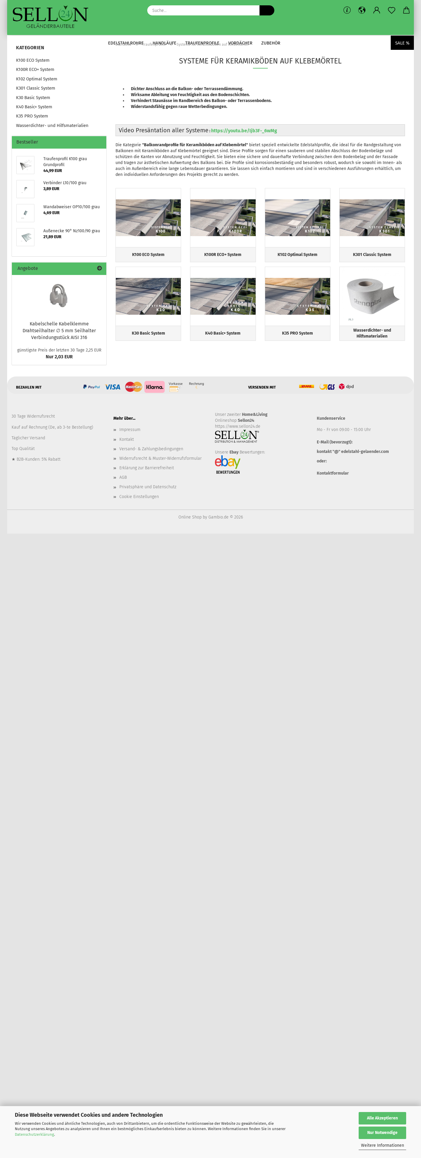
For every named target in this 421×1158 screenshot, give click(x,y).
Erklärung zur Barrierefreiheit (146, 467)
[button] (361, 10)
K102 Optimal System (36, 79)
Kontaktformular (333, 473)
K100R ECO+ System (35, 69)
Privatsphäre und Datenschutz (147, 486)
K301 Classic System (35, 88)
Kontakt (126, 439)
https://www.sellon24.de (237, 426)
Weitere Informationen (382, 1145)
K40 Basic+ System (34, 106)
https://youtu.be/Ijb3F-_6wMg (244, 130)
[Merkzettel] (391, 10)
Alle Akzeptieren (382, 1118)
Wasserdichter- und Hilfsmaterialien (52, 125)
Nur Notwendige (382, 1132)
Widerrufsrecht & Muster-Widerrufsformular (160, 458)
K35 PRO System (32, 116)
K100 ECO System (33, 60)
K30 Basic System (33, 97)
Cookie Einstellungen (139, 496)
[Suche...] (266, 10)
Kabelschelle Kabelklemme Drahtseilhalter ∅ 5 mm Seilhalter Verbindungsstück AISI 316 (59, 330)
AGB (123, 477)
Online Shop (190, 517)
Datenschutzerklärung (34, 1134)
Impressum (129, 429)
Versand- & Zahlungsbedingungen (151, 448)
